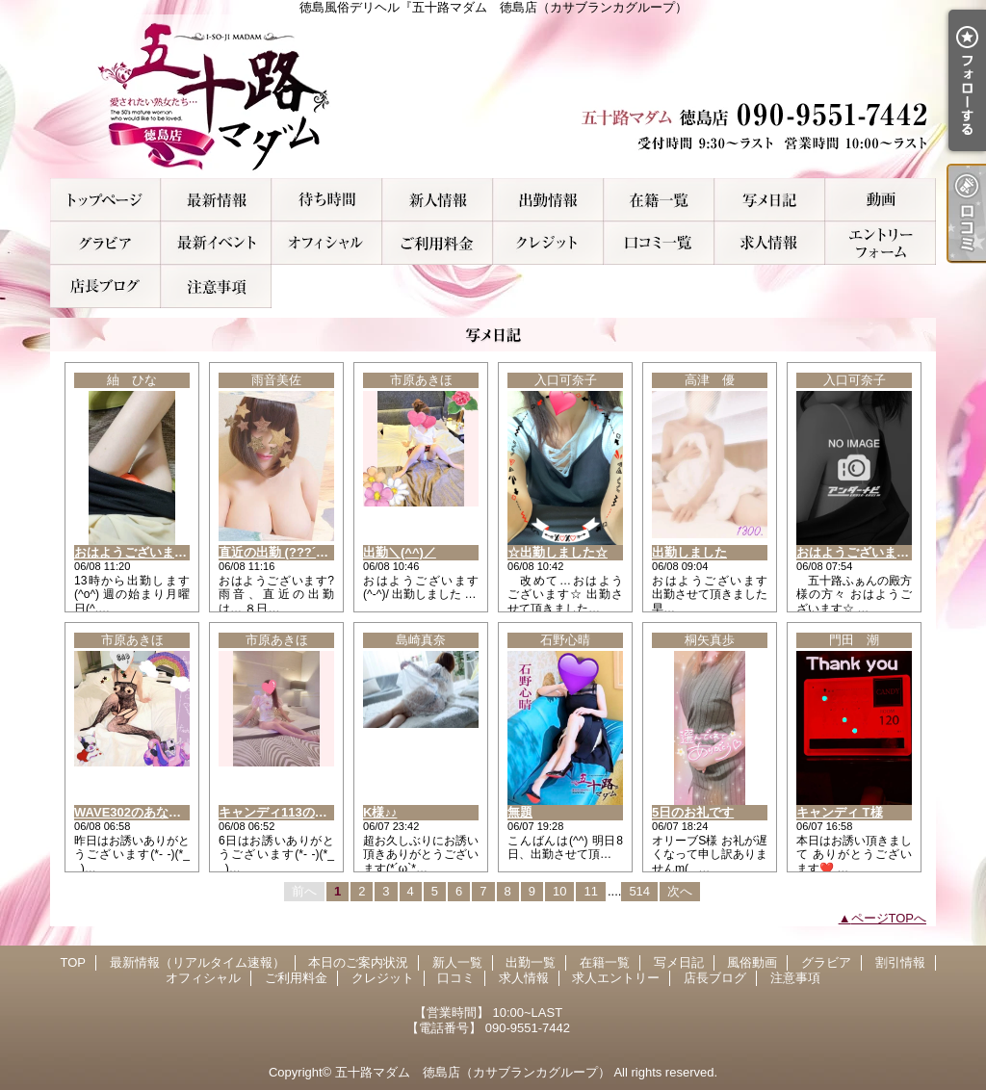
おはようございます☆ (858, 552)
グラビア (105, 243)
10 (559, 891)
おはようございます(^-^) (144, 552)
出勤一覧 (548, 199)
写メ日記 (769, 199)
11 (590, 891)
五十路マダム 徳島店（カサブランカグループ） (472, 1072)
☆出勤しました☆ (557, 552)
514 (639, 891)
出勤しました (689, 552)
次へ (679, 891)
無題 (519, 812)
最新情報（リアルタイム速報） (216, 199)
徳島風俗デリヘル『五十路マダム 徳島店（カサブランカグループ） (493, 96)
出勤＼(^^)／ (399, 552)
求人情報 (769, 243)
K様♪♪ (380, 812)
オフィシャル (327, 243)
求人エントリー (880, 243)
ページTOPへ (889, 918)
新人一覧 (437, 199)
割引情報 (216, 243)
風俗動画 (880, 199)
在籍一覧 (659, 199)
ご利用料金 (437, 243)
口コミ (659, 243)
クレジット (548, 243)
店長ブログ (105, 286)
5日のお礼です (693, 812)
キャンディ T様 (839, 812)
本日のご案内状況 (327, 199)
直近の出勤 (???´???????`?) (302, 552)
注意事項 (216, 286)
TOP (105, 199)
